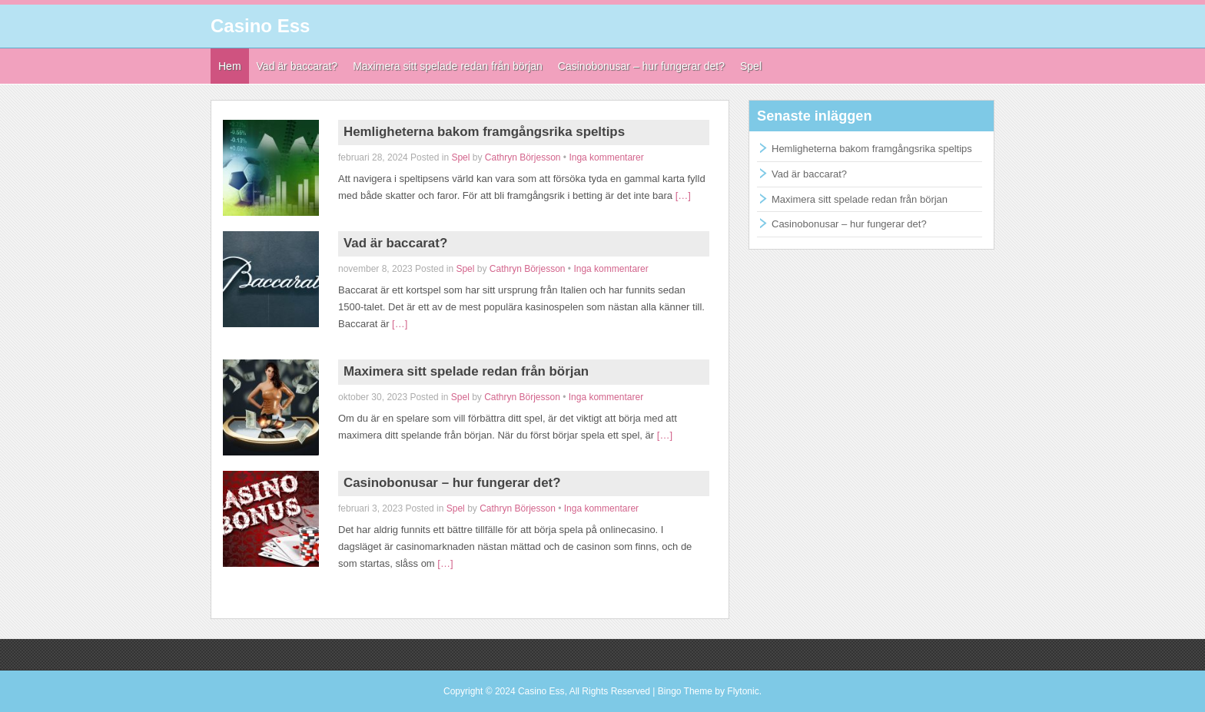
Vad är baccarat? (395, 243)
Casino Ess (260, 25)
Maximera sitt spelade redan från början (466, 371)
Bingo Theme (685, 691)
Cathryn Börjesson (523, 157)
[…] (683, 195)
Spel (460, 157)
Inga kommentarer (606, 157)
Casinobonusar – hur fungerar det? (452, 482)
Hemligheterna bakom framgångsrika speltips (484, 131)
